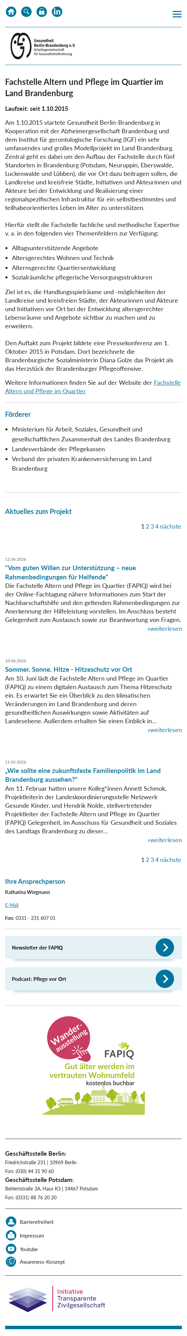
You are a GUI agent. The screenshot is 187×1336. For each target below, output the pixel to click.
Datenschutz (42, 13)
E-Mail (11, 905)
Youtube (29, 1249)
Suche (26, 13)
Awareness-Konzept (42, 1262)
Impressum (32, 1235)
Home (11, 13)
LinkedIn (57, 13)
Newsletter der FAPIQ (37, 947)
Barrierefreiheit (36, 1222)
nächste (170, 526)
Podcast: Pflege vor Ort (39, 979)
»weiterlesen (164, 628)
